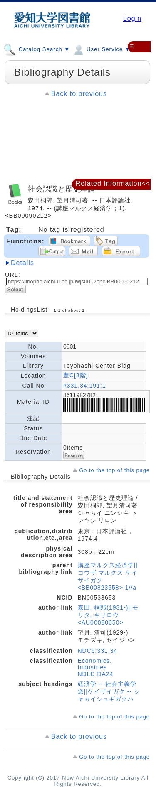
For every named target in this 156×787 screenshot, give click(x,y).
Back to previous (79, 93)
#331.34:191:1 (84, 385)
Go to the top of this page (114, 470)
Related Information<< (113, 183)
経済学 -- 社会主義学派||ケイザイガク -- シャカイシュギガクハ (109, 691)
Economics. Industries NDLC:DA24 (96, 667)
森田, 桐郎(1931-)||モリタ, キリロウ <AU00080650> (108, 615)
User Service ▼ (101, 49)
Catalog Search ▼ (36, 49)
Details (22, 262)
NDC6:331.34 (98, 650)
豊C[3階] (75, 375)
